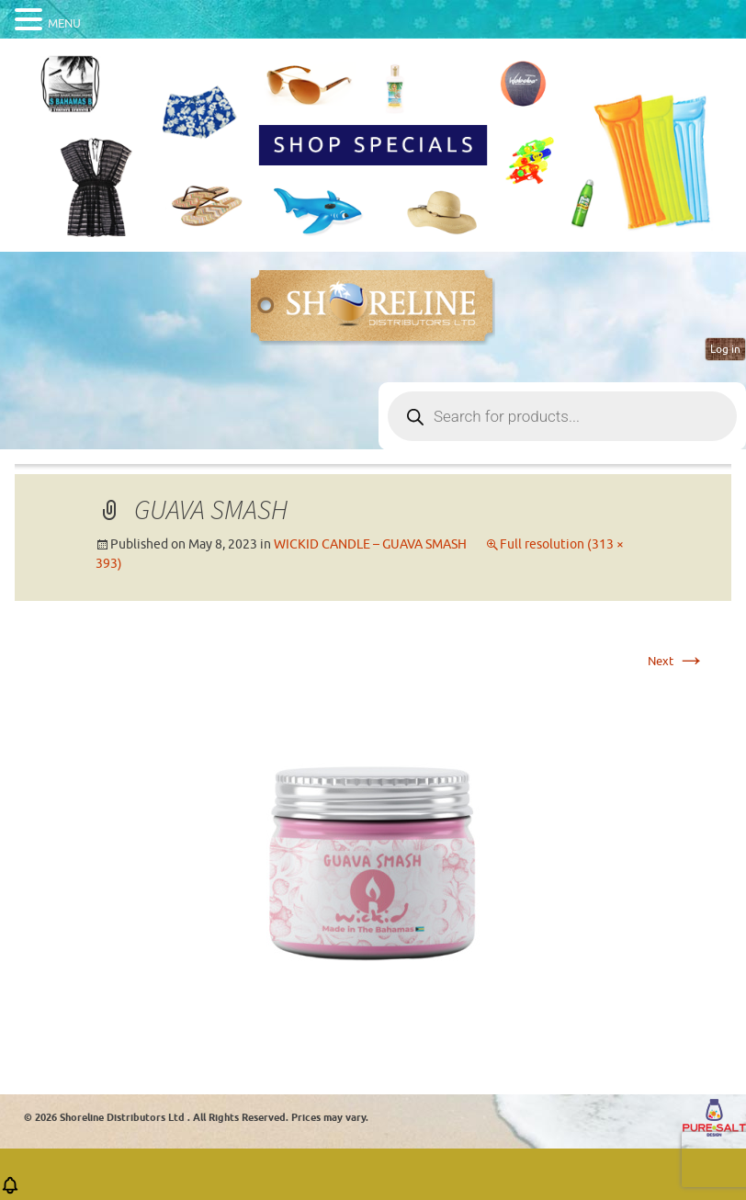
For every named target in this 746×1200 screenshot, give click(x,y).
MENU (64, 23)
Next (677, 661)
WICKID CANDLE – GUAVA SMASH (370, 544)
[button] (10, 1191)
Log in (725, 349)
